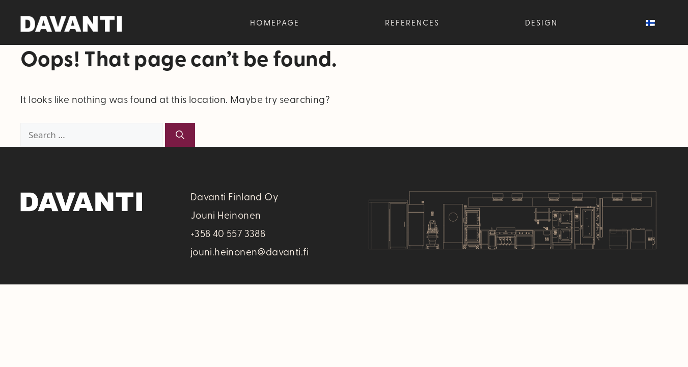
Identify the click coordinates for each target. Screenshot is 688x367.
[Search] (180, 135)
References (412, 22)
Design (541, 22)
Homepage (274, 22)
